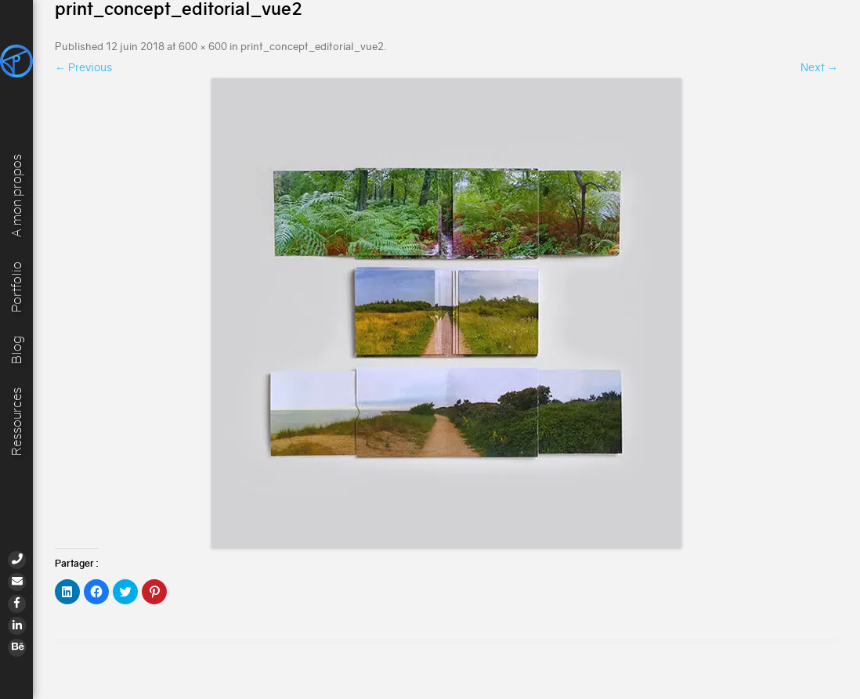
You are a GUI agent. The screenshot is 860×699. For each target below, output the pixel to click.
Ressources (16, 421)
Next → (819, 67)
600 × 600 (203, 46)
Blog (16, 349)
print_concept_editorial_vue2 (312, 46)
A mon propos (16, 194)
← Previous (83, 67)
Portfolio (16, 285)
